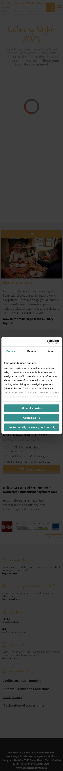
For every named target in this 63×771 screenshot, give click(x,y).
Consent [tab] (11, 351)
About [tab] (51, 351)
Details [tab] (31, 351)
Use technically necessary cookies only (31, 427)
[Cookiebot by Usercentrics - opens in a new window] (45, 341)
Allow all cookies (31, 408)
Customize (31, 417)
